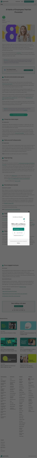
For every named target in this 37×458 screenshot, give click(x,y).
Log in (22, 235)
